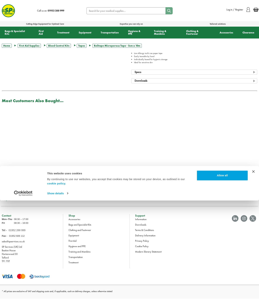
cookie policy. (56, 285)
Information (141, 222)
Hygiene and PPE (77, 249)
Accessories (226, 32)
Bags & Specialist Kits (15, 32)
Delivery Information (145, 238)
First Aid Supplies (29, 45)
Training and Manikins (79, 255)
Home (6, 45)
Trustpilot (6, 199)
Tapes (81, 45)
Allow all (222, 277)
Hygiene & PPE (134, 32)
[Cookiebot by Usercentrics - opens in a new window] (23, 295)
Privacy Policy (142, 244)
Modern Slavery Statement (148, 255)
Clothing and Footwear (80, 233)
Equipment (85, 32)
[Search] (169, 10)
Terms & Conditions (144, 233)
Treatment (63, 32)
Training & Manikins (160, 32)
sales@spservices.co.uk (13, 244)
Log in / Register (238, 9)
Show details (55, 294)
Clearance (248, 32)
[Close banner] (253, 273)
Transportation (110, 32)
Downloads (140, 228)
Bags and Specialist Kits (80, 228)
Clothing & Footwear (192, 32)
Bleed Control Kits (58, 45)
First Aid (41, 32)
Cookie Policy (142, 249)
